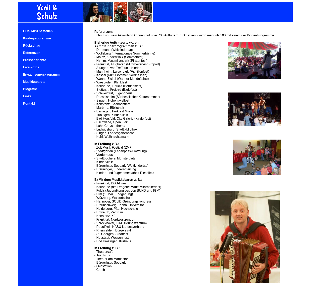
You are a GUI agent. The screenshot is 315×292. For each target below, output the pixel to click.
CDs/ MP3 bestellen (38, 31)
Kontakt (29, 103)
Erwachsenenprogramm (41, 74)
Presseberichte (34, 60)
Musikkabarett (34, 81)
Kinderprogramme (37, 38)
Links (27, 96)
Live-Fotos (31, 67)
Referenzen (31, 52)
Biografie (30, 89)
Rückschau (31, 45)
